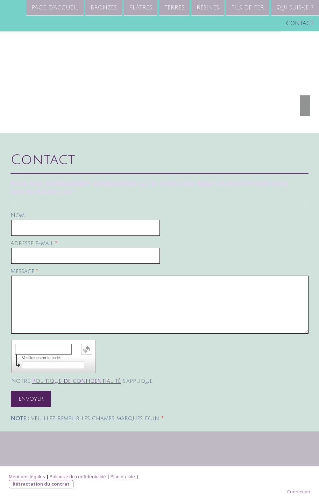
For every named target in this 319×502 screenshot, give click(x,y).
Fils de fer (247, 8)
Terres (174, 8)
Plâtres (140, 8)
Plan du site (123, 476)
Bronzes (104, 8)
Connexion (298, 491)
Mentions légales (27, 476)
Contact (300, 24)
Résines (208, 8)
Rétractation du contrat (41, 484)
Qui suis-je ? (295, 8)
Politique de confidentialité (76, 381)
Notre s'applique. (82, 381)
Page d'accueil (54, 8)
